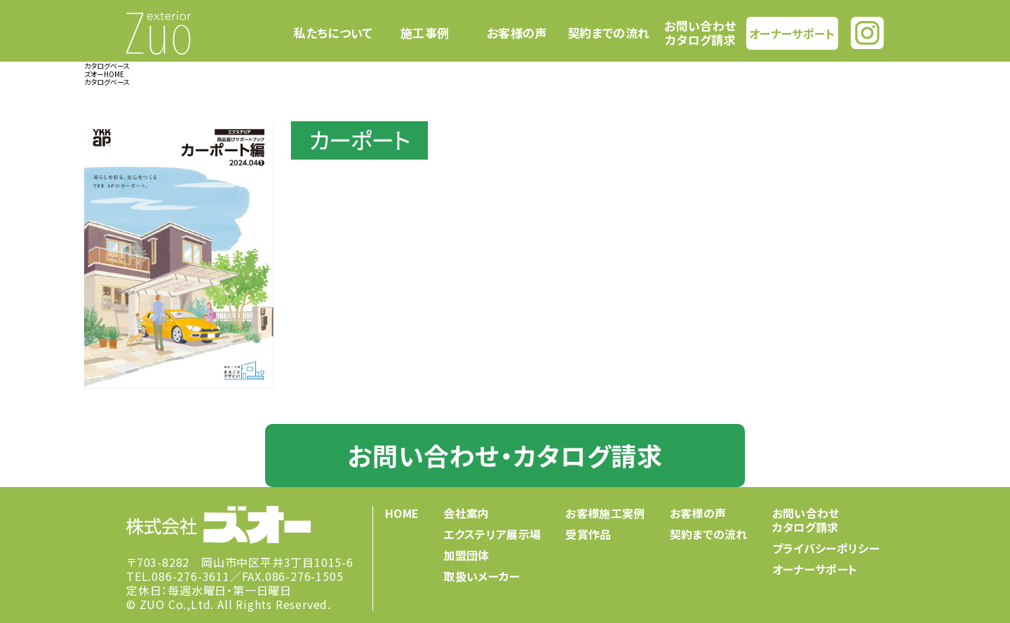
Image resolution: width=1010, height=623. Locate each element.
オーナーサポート (792, 32)
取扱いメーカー (481, 576)
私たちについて (332, 33)
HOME (402, 513)
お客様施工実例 (605, 513)
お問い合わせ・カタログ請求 (504, 455)
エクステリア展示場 (492, 534)
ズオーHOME (104, 74)
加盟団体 (466, 555)
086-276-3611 (191, 576)
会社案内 (466, 513)
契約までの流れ (608, 33)
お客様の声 (517, 33)
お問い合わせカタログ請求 (700, 32)
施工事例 (424, 33)
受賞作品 (588, 534)
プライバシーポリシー (826, 548)
